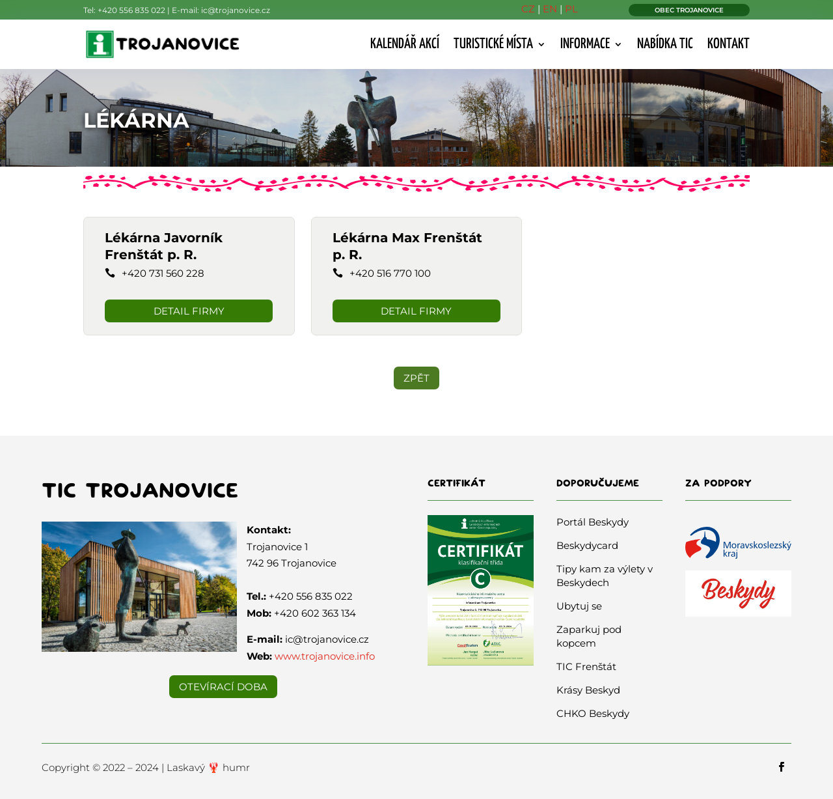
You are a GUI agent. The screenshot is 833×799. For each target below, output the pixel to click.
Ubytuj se (579, 606)
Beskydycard (587, 545)
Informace (585, 44)
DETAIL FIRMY (189, 311)
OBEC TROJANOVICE (689, 10)
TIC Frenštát (586, 666)
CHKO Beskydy (592, 713)
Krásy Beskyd (588, 690)
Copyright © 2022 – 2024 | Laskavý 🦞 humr (146, 767)
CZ (528, 9)
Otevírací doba (223, 686)
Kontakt (728, 44)
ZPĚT (416, 378)
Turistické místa (493, 44)
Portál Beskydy (592, 522)
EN (550, 9)
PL (571, 9)
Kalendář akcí (404, 44)
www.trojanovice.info (325, 656)
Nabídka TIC (665, 44)
